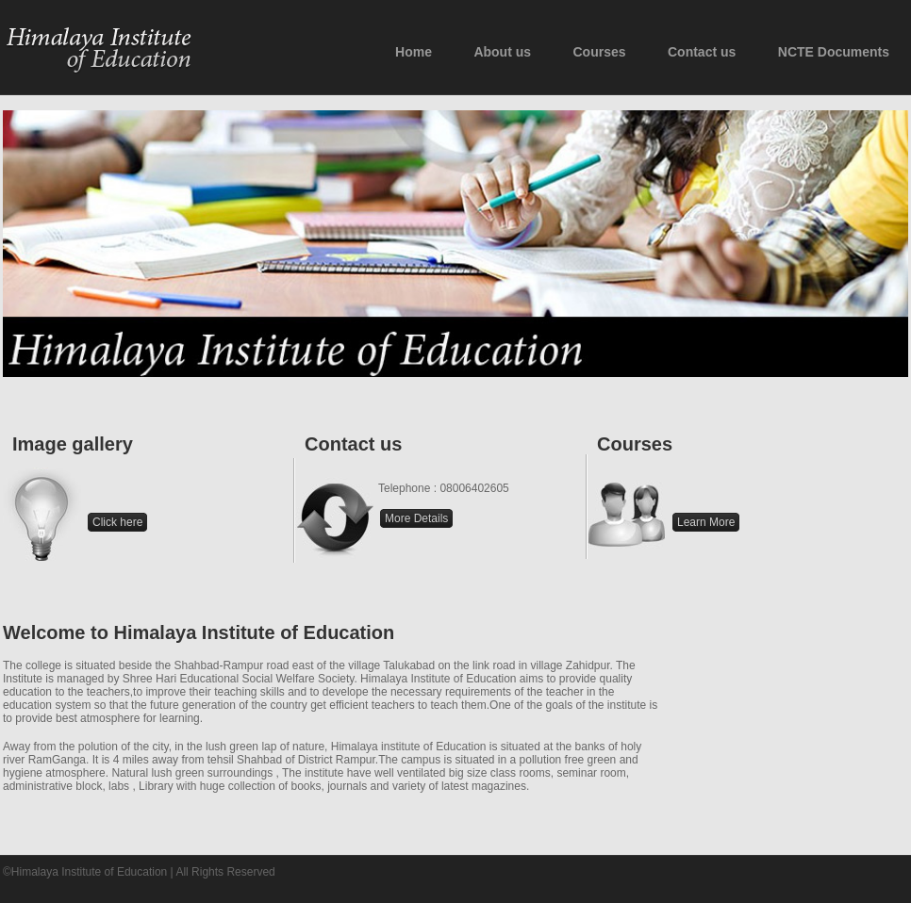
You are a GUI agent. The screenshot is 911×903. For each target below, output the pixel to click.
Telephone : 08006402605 (443, 488)
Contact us (334, 518)
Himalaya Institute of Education (100, 49)
